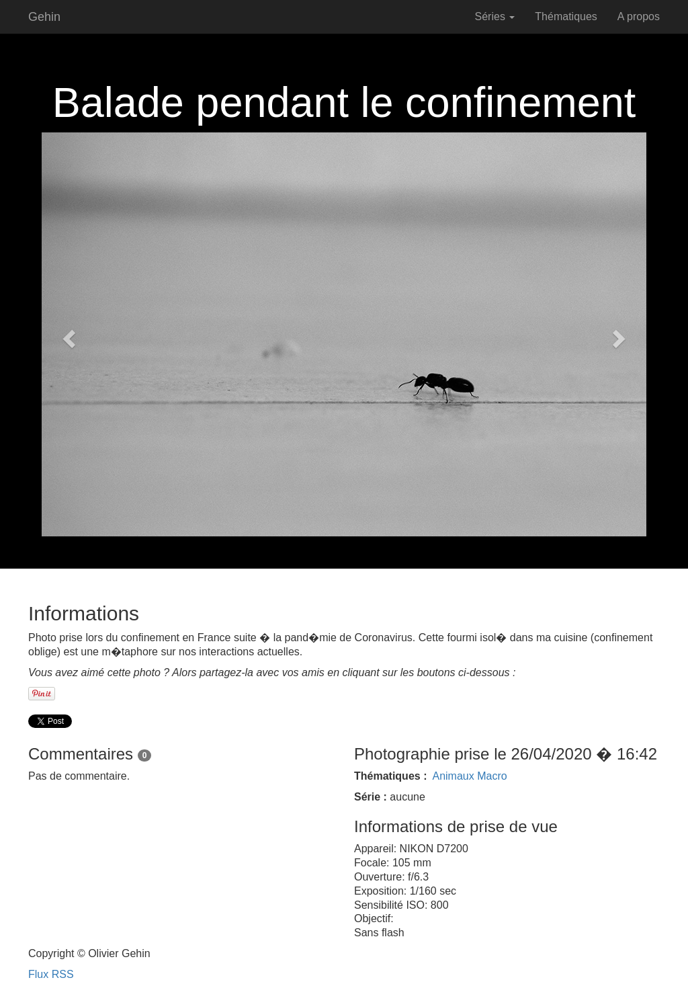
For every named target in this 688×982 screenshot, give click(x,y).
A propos (638, 16)
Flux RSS (51, 974)
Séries (495, 16)
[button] (67, 334)
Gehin (44, 17)
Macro (492, 776)
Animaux (453, 776)
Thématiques (566, 16)
